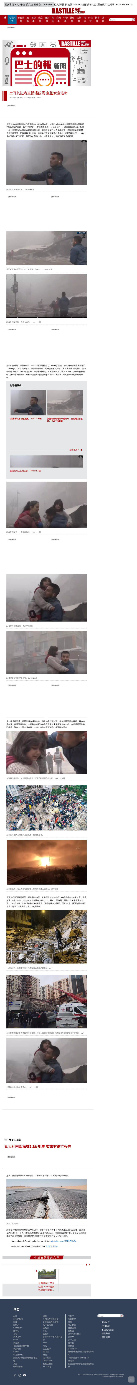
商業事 (58, 19)
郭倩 (70, 1322)
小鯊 (45, 1331)
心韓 (70, 4)
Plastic (76, 4)
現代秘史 (72, 1319)
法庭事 (40, 19)
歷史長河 (102, 4)
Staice (16, 1351)
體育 (84, 4)
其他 (103, 19)
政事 (28, 19)
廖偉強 (71, 1346)
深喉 (45, 1316)
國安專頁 (9, 4)
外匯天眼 (72, 1328)
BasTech (120, 4)
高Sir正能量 (48, 1325)
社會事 (33, 19)
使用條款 (106, 1326)
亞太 (56, 4)
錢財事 (47, 19)
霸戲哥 (46, 1334)
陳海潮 (71, 1361)
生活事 (111, 4)
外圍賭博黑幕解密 (51, 1319)
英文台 (29, 4)
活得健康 (47, 1358)
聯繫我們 (106, 1333)
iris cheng (47, 1366)
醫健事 (72, 19)
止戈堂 (46, 1328)
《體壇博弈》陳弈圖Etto (78, 1358)
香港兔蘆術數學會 (21, 1346)
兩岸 (85, 19)
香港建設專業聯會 (51, 1322)
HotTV (129, 4)
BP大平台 (20, 4)
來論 (15, 1364)
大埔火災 (12, 19)
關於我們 (106, 1337)
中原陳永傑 (18, 1355)
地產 (53, 19)
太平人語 (72, 1340)
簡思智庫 (17, 1349)
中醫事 (65, 19)
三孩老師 (47, 1349)
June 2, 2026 (52, 1246)
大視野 (79, 19)
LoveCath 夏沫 (74, 1334)
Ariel (15, 1316)
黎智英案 (20, 19)
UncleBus (72, 1349)
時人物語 (72, 1325)
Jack (45, 1343)
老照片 (46, 1355)
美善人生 (91, 4)
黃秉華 (71, 1337)
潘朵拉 (46, 1351)
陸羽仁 (16, 1331)
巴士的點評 (18, 1319)
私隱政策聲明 (108, 1330)
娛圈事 (63, 4)
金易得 (71, 1343)
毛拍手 (71, 1316)
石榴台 (37, 4)
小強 (15, 1334)
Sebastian (17, 1328)
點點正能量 (48, 1364)
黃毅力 (71, 1331)
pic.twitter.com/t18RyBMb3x (63, 1241)
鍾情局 (16, 1325)
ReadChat (47, 1361)
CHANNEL (47, 4)
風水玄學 (17, 1337)
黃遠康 (16, 1343)
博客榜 (97, 19)
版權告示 (106, 1322)
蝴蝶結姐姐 (18, 1366)
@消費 (90, 19)
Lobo (15, 1340)
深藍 (15, 1322)
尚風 (45, 1346)
